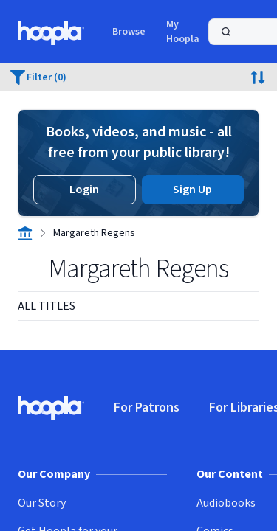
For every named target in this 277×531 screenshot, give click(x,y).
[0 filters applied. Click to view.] (38, 77)
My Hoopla (182, 31)
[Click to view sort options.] (258, 77)
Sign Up (192, 189)
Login (84, 189)
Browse (129, 31)
